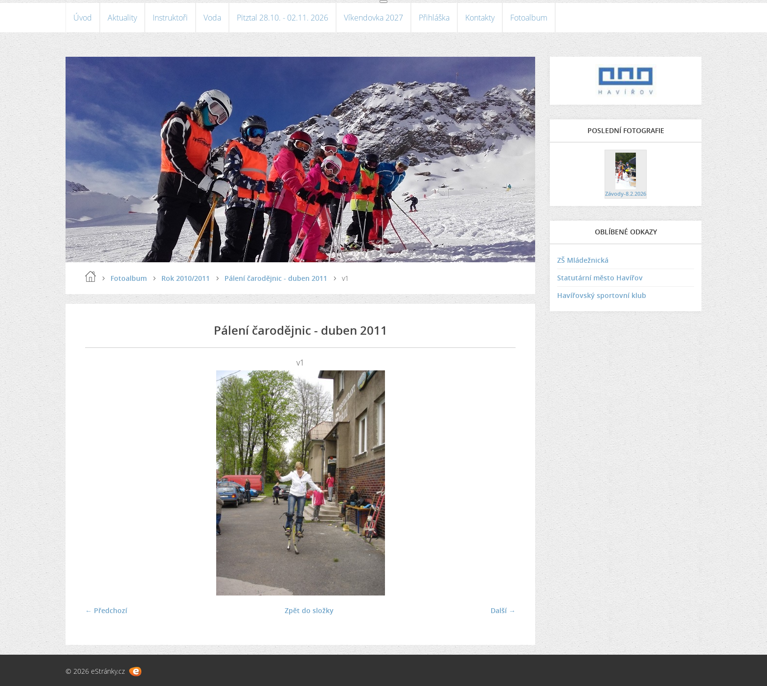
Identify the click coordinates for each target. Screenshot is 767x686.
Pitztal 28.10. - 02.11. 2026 (282, 17)
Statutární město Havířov (600, 277)
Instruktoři (170, 17)
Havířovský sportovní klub (601, 295)
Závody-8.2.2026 (625, 193)
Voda (212, 17)
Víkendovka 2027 (373, 17)
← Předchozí (106, 610)
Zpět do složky (309, 610)
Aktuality (122, 17)
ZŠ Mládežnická (583, 260)
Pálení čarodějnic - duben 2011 (276, 278)
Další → (503, 610)
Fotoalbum (528, 17)
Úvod (82, 17)
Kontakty (480, 17)
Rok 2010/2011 (185, 278)
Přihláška (434, 17)
